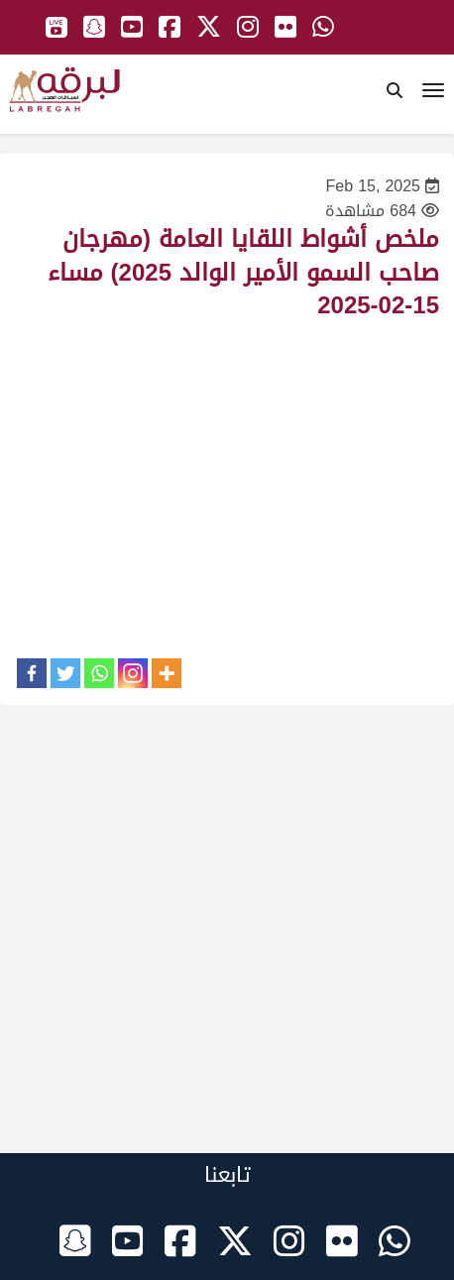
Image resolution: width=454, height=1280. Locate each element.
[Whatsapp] (99, 673)
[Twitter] (65, 673)
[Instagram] (133, 673)
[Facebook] (32, 673)
